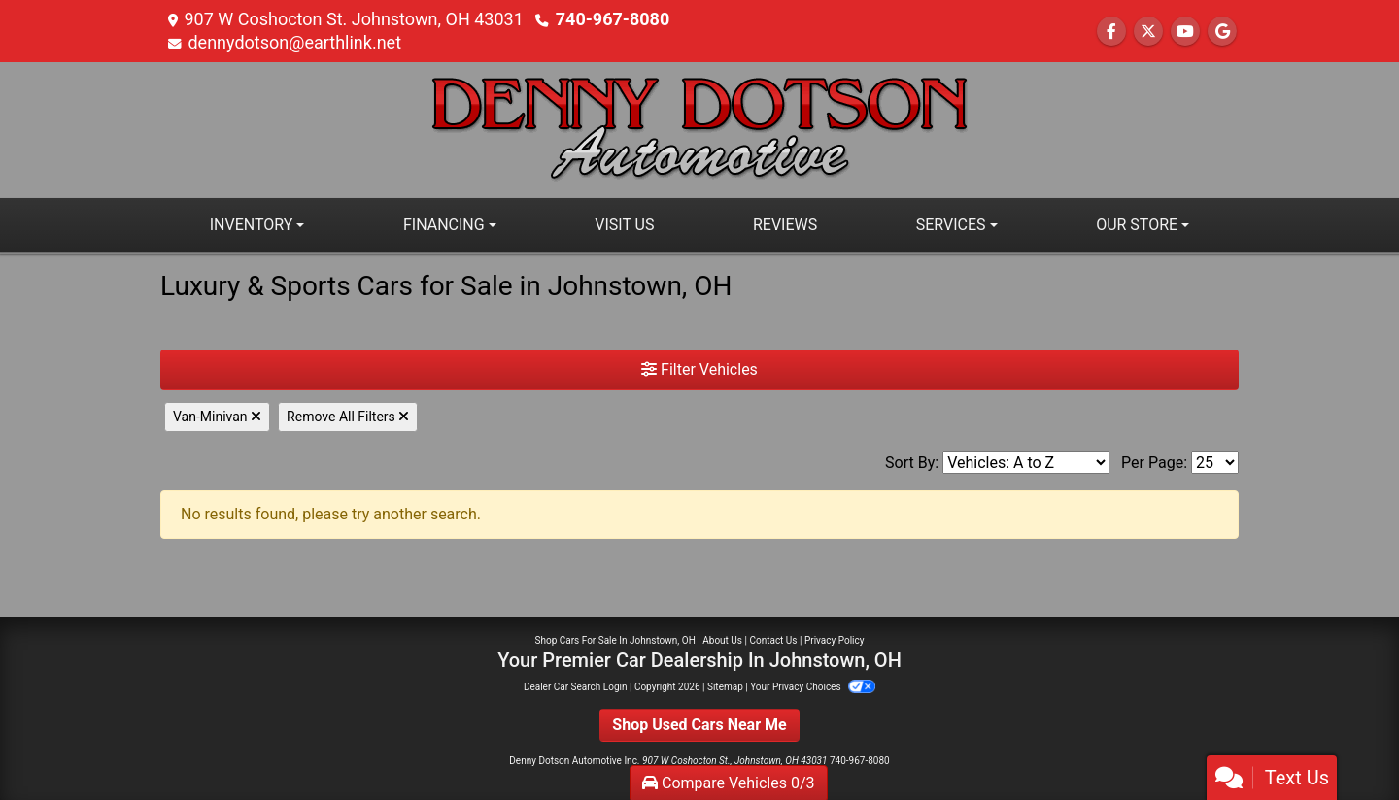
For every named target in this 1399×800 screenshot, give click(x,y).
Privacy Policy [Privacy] (834, 640)
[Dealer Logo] (699, 128)
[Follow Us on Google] (1222, 32)
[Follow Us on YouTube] (1185, 32)
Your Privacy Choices (812, 687)
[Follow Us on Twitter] (1148, 32)
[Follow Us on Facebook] (1111, 32)
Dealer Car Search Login (576, 687)
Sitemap (725, 687)
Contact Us (773, 640)
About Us (722, 640)
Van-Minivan (217, 416)
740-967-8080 (612, 19)
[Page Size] (1215, 462)
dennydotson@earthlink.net (294, 42)
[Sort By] (1025, 462)
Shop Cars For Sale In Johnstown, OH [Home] (615, 640)
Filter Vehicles (699, 369)
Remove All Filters (348, 416)
